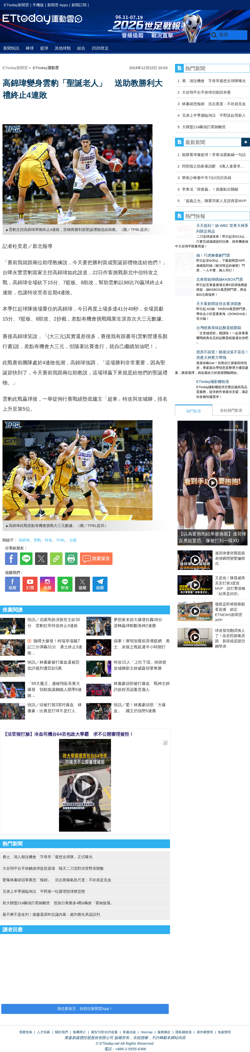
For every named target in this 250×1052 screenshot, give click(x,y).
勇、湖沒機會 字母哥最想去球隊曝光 (214, 81)
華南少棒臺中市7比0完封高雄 (206, 178)
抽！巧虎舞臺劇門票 (192, 245)
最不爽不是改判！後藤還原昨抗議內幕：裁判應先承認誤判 (51, 914)
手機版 (38, 5)
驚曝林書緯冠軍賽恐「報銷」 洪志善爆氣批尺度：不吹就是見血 (56, 880)
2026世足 (100, 48)
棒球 (30, 48)
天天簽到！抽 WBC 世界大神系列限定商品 (210, 225)
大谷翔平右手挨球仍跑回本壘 (206, 92)
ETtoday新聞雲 (16, 5)
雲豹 (37, 540)
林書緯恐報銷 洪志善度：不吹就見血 (214, 104)
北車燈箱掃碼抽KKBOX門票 (198, 264)
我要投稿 (25, 1032)
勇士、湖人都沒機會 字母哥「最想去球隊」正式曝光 (47, 857)
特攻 (48, 540)
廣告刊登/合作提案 (104, 1032)
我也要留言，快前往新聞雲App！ (85, 1008)
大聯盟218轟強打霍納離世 (204, 127)
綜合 (81, 48)
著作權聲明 (205, 1032)
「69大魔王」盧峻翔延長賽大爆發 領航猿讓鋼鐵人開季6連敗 (55, 689)
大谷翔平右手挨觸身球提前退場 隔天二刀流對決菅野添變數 (53, 868)
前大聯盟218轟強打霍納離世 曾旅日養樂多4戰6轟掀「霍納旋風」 (58, 903)
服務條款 (164, 1032)
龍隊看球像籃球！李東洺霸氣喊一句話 (214, 155)
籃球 (44, 48)
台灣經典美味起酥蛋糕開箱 (197, 302)
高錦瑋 (24, 540)
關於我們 (61, 1032)
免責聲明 (224, 1032)
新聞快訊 (11, 48)
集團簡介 (79, 1032)
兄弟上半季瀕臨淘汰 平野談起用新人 (214, 115)
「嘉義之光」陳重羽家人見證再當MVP (214, 201)
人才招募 (43, 1032)
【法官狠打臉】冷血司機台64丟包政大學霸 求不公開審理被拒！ (68, 734)
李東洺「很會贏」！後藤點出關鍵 (210, 189)
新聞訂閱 (79, 5)
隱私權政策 (184, 1032)
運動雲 (46, 19)
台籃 (73, 540)
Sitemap (147, 1032)
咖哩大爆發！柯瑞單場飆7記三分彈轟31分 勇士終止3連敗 (55, 647)
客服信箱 (129, 1032)
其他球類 (63, 48)
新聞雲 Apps (57, 5)
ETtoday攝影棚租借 (191, 351)
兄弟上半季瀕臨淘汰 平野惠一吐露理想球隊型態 (43, 891)
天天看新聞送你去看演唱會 (197, 283)
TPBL (61, 540)
